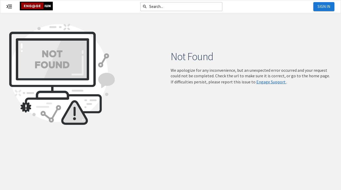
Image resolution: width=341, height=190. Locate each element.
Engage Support (271, 81)
